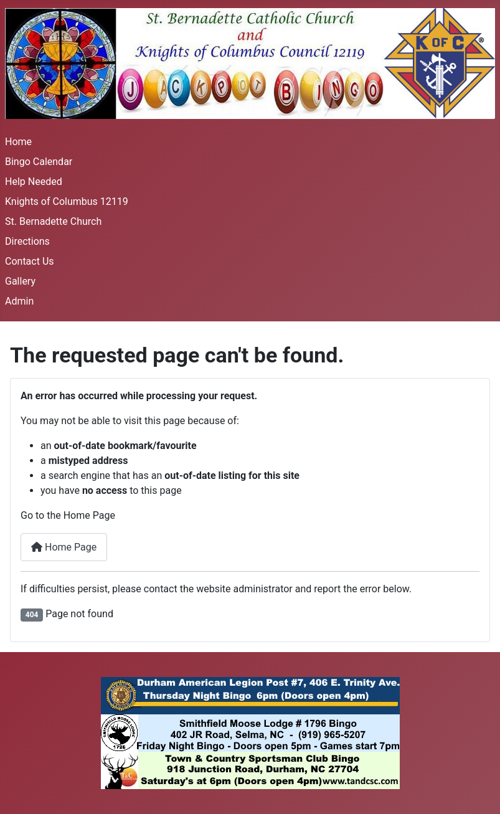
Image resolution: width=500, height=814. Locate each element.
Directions (27, 241)
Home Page (64, 547)
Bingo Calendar (38, 162)
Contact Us (29, 261)
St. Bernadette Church (53, 221)
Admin (19, 301)
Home (18, 142)
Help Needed (33, 181)
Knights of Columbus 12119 (66, 201)
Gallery (20, 281)
